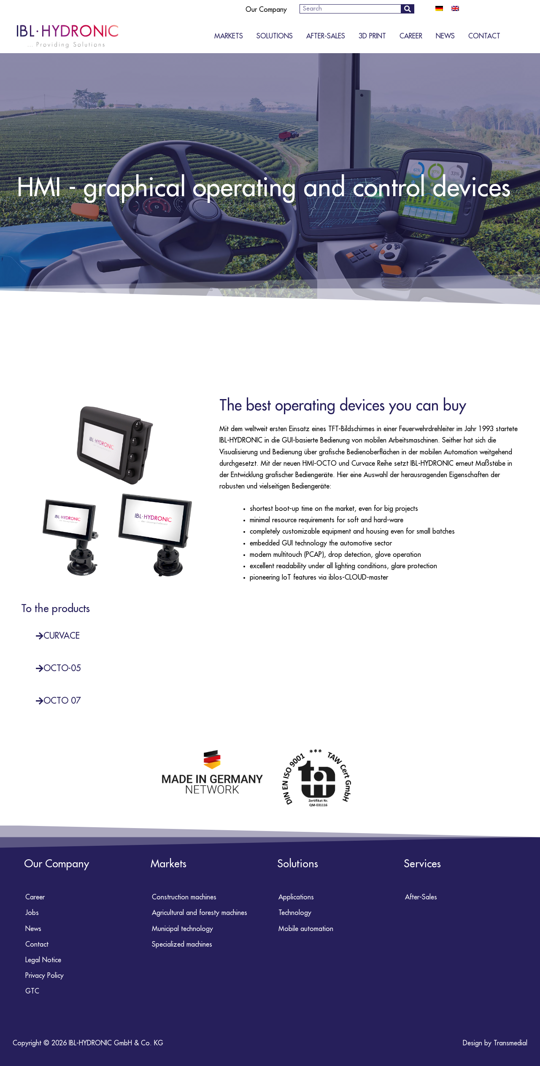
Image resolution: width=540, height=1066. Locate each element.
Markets (228, 36)
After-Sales (325, 36)
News (445, 36)
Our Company (266, 9)
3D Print (372, 36)
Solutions (274, 36)
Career (411, 36)
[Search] (407, 9)
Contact (484, 36)
